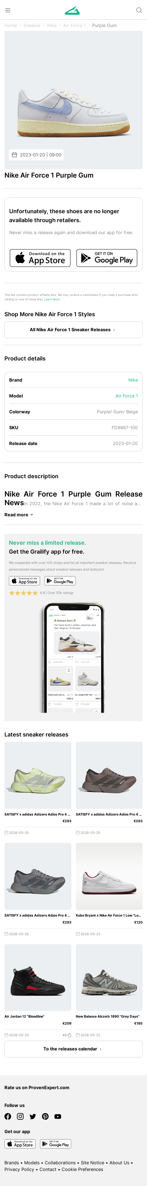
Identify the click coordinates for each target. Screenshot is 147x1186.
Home (10, 25)
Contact (47, 1169)
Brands (11, 1162)
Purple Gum (104, 25)
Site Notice (92, 1162)
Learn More (52, 299)
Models (31, 1162)
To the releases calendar (73, 1049)
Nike (52, 25)
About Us (119, 1162)
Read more (19, 514)
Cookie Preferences (82, 1169)
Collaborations (60, 1162)
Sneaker (32, 25)
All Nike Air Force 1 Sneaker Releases (73, 330)
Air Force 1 (74, 25)
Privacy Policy (19, 1169)
